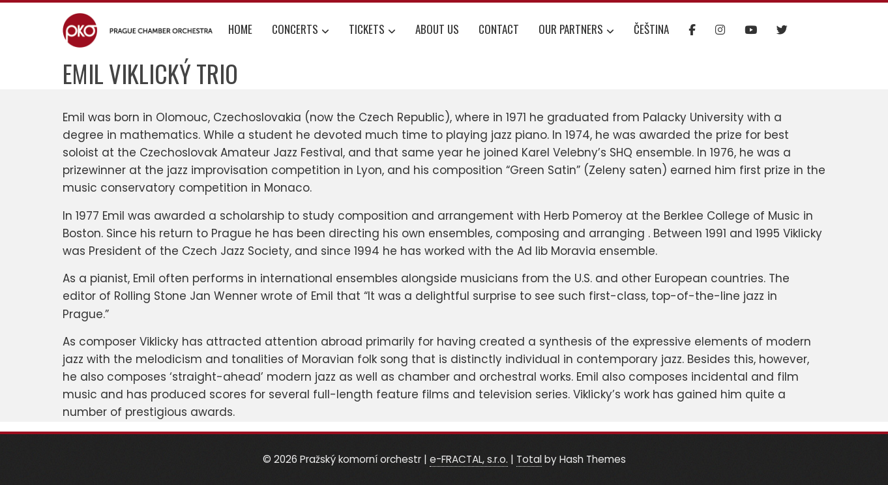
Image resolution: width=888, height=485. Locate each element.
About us (437, 29)
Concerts (300, 30)
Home (240, 29)
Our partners (576, 30)
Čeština (651, 29)
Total (529, 459)
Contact (499, 29)
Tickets (372, 30)
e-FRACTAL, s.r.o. (469, 459)
